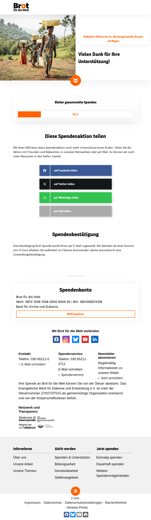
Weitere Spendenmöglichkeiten (112, 473)
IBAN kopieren (75, 314)
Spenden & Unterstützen (72, 457)
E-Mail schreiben (33, 364)
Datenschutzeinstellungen (83, 502)
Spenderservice (72, 375)
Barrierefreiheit (116, 502)
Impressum (32, 502)
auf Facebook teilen (65, 170)
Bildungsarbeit (65, 464)
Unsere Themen (25, 471)
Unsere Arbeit (23, 464)
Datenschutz (53, 502)
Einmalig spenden (109, 457)
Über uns (19, 457)
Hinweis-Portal (77, 507)
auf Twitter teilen (64, 184)
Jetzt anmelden (112, 378)
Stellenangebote (66, 477)
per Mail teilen (62, 211)
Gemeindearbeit (66, 471)
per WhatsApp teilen (66, 197)
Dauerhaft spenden (110, 464)
